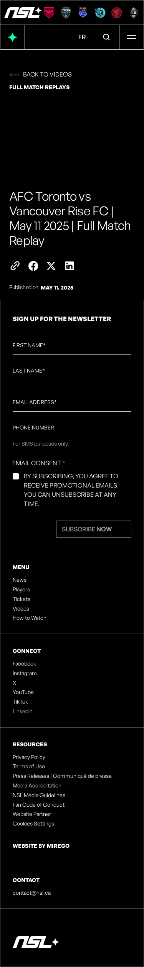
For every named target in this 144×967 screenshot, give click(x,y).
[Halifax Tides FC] (66, 13)
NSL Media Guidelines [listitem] (39, 795)
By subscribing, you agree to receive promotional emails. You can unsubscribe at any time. (71, 490)
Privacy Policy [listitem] (29, 757)
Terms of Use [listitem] (29, 766)
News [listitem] (19, 580)
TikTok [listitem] (20, 702)
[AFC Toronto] (117, 13)
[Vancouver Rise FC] (133, 13)
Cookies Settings (33, 824)
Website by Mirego (41, 845)
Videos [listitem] (21, 609)
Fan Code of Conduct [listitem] (39, 805)
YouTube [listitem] (23, 692)
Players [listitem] (21, 589)
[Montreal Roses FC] (83, 13)
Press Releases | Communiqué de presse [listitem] (62, 776)
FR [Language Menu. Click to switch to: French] (82, 37)
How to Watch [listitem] (29, 618)
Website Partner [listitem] (32, 814)
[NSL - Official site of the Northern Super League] (22, 12)
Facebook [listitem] (24, 664)
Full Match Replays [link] (39, 87)
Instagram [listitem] (25, 673)
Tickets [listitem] (21, 599)
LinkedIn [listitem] (23, 711)
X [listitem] (14, 683)
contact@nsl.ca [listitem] (32, 893)
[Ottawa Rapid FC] (100, 13)
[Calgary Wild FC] (49, 13)
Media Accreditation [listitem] (37, 785)
